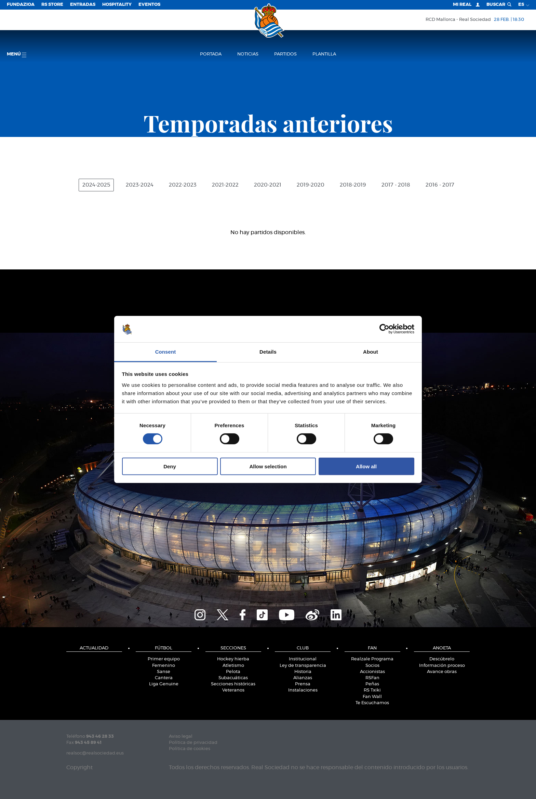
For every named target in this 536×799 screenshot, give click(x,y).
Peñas (372, 684)
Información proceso (442, 665)
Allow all (366, 466)
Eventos (149, 4)
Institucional (303, 659)
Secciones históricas (233, 684)
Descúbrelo (441, 659)
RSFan (372, 678)
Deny (169, 466)
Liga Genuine (163, 684)
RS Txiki (372, 690)
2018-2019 (353, 185)
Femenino (163, 665)
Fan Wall (372, 697)
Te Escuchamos (372, 703)
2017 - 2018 (395, 185)
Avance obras (442, 672)
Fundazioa (21, 4)
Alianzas (302, 678)
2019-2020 (310, 185)
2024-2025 (96, 185)
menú (16, 54)
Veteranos (233, 690)
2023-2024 (139, 185)
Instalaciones (303, 690)
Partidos (285, 54)
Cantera (164, 678)
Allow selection (267, 466)
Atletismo (233, 665)
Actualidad (94, 648)
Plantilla (324, 54)
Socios (372, 665)
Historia (302, 672)
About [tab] (370, 352)
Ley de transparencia (303, 665)
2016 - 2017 (440, 185)
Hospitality (117, 4)
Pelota (233, 672)
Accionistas (372, 672)
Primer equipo (164, 659)
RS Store (52, 4)
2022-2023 (183, 185)
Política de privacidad (193, 742)
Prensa (302, 684)
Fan (372, 648)
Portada (211, 54)
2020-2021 (267, 185)
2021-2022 (225, 185)
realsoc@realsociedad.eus (95, 753)
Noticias (247, 54)
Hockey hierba (233, 659)
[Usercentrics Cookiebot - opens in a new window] (384, 329)
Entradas (82, 4)
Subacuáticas (233, 678)
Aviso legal (180, 736)
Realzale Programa (372, 659)
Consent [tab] (165, 352)
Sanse (163, 672)
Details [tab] (268, 352)
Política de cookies (189, 749)
